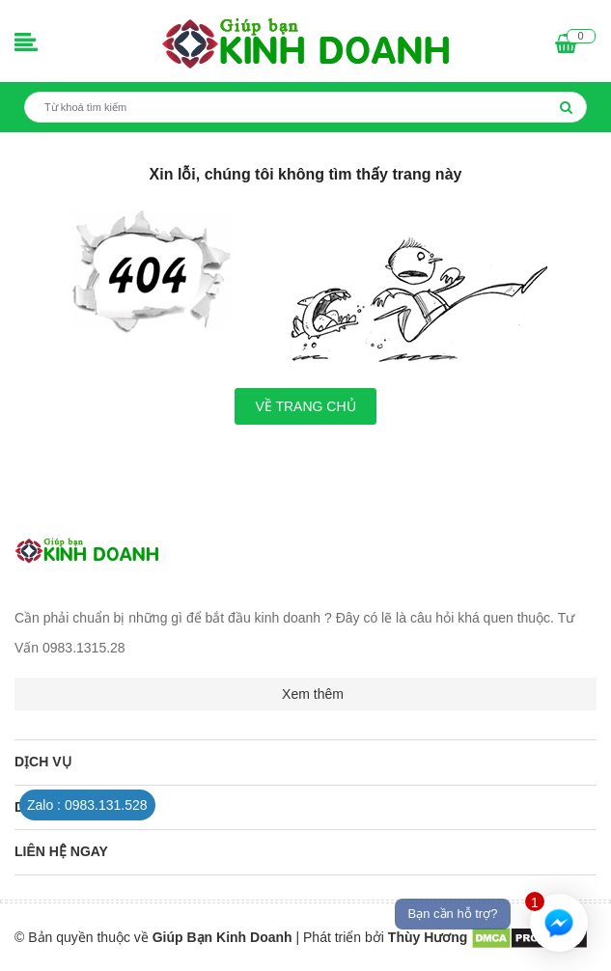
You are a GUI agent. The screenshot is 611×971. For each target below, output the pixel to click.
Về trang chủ (305, 406)
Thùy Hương (429, 937)
